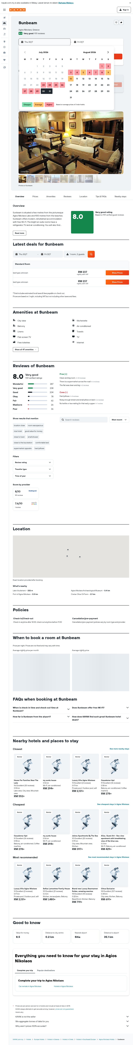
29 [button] (37, 91)
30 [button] (43, 91)
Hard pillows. (69, 396)
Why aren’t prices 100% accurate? (72, 1026)
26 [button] (62, 85)
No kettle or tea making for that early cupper (81, 403)
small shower (33, 437)
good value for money (33, 431)
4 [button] (56, 66)
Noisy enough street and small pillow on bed (82, 400)
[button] (130, 3)
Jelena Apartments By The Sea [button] (85, 836)
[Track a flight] (4, 47)
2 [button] (43, 66)
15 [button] (37, 78)
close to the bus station (23, 442)
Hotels (28, 1039)
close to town (19, 437)
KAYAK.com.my (18, 1039)
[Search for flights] (4, 17)
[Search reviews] (85, 420)
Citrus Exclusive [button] (108, 888)
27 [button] (25, 91)
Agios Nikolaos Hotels (106, 1039)
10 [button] (50, 72)
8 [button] (37, 72)
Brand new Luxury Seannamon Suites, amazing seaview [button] (85, 889)
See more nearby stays (119, 749)
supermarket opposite (23, 448)
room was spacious (35, 425)
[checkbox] (26, 493)
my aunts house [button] (49, 780)
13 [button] (25, 78)
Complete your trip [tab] (25, 970)
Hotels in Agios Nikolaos (63, 986)
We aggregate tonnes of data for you (72, 1021)
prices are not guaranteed (64, 1009)
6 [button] (24, 72)
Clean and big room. (72, 378)
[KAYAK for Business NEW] (4, 52)
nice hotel (18, 431)
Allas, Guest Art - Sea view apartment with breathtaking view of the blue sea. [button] (113, 838)
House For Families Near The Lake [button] (26, 781)
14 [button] (31, 78)
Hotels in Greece (53, 1039)
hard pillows (39, 448)
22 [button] (37, 85)
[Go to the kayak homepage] (17, 9)
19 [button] (62, 78)
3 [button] (49, 66)
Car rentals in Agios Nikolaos (30, 986)
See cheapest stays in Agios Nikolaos (113, 804)
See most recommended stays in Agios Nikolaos (108, 857)
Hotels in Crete (67, 1039)
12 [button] (62, 72)
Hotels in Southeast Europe (86, 1039)
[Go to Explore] (4, 41)
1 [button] (37, 66)
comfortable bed (42, 442)
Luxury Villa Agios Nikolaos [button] (83, 780)
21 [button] (31, 85)
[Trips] (4, 60)
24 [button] (50, 85)
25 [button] (56, 85)
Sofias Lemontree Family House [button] (56, 888)
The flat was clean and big (74, 385)
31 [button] (50, 91)
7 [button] (31, 72)
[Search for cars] (4, 28)
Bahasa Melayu (66, 2)
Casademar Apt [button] (107, 780)
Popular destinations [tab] (46, 970)
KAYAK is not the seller (72, 1016)
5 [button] (62, 66)
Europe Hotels (39, 1039)
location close (19, 425)
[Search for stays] (4, 23)
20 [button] (25, 85)
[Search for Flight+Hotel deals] (4, 34)
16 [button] (44, 78)
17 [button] (50, 78)
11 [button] (56, 72)
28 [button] (31, 91)
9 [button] (43, 72)
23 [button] (43, 85)
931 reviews (39, 33)
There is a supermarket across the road (79, 381)
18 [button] (56, 78)
